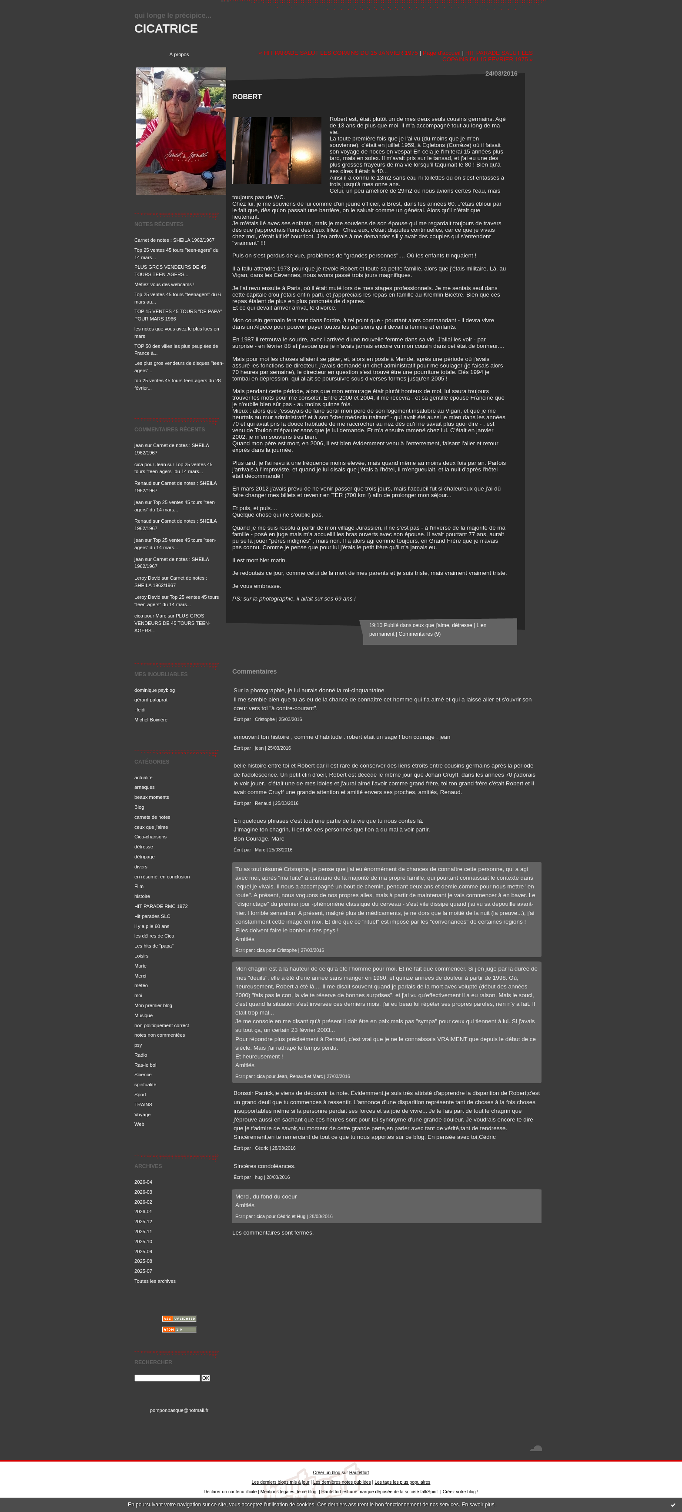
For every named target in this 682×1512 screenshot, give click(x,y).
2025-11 (143, 1231)
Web (139, 1124)
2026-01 (143, 1211)
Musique (143, 1015)
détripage (144, 856)
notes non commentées (159, 1035)
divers (140, 866)
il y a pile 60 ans (151, 926)
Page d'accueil (442, 53)
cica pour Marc (150, 615)
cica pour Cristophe (277, 950)
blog (471, 1491)
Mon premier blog (153, 1005)
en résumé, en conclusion (162, 876)
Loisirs (141, 955)
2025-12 (143, 1221)
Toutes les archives (155, 1281)
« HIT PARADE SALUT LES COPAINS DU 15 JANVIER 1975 (338, 53)
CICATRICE (166, 28)
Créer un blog (327, 1472)
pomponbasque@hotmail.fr (179, 1410)
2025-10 (143, 1241)
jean (139, 445)
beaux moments (151, 797)
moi (138, 995)
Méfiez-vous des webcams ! (164, 284)
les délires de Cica (154, 935)
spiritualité (145, 1084)
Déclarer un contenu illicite (230, 1491)
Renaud (142, 483)
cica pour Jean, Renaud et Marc (290, 1076)
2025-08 (143, 1261)
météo (141, 985)
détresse (143, 846)
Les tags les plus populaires (402, 1482)
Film (139, 886)
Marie (140, 965)
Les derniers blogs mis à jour (281, 1482)
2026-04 (143, 1182)
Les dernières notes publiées (342, 1482)
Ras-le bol (145, 1065)
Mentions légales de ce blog (289, 1491)
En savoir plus (477, 1505)
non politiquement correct (161, 1025)
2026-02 (143, 1202)
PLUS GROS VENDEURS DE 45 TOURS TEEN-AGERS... (172, 623)
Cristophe (265, 719)
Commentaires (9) (420, 634)
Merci (140, 975)
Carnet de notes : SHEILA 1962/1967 (174, 240)
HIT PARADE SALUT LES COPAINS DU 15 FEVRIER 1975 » (487, 56)
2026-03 (143, 1192)
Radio (140, 1055)
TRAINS (143, 1104)
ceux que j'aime (151, 827)
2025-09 (143, 1251)
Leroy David (147, 578)
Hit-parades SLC (152, 916)
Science (143, 1074)
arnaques (144, 787)
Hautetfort (359, 1472)
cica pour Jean (150, 464)
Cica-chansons (150, 836)
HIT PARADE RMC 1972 (161, 906)
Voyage (142, 1114)
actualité (143, 777)
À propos (179, 54)
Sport (140, 1094)
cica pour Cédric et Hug (281, 1216)
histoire (142, 896)
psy (138, 1045)
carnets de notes (152, 817)
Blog (139, 807)
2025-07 (143, 1271)
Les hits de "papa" (154, 945)
